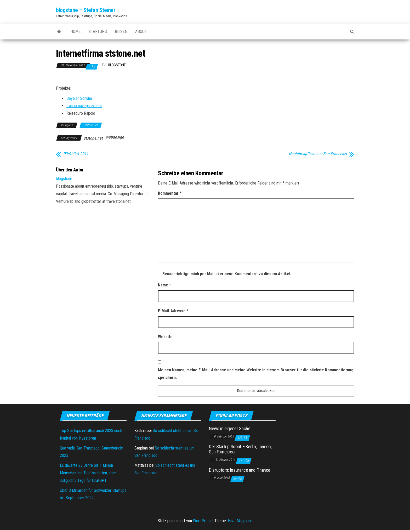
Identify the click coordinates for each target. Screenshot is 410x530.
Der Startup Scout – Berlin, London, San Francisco (240, 449)
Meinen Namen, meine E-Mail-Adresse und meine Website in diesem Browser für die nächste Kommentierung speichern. (256, 373)
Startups (97, 31)
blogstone (117, 65)
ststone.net (90, 125)
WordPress (202, 520)
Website (165, 336)
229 (240, 437)
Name (164, 285)
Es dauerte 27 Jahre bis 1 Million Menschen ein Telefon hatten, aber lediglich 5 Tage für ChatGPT (88, 473)
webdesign (115, 137)
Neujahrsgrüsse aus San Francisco (318, 154)
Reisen (121, 31)
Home (75, 31)
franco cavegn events (84, 105)
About (141, 31)
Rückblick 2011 (75, 154)
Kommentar (169, 193)
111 (241, 461)
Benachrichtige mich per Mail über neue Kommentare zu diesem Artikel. (226, 273)
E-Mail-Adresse (173, 310)
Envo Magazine (240, 520)
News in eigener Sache (229, 428)
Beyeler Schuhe (79, 98)
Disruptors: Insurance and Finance (239, 470)
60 (235, 479)
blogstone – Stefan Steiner (85, 10)
